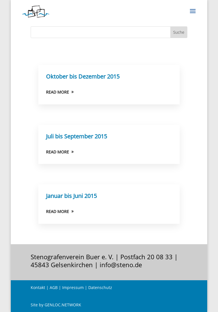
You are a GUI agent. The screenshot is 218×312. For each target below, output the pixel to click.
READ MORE (57, 92)
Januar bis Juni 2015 (71, 196)
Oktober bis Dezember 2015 (83, 76)
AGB (54, 287)
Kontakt (38, 287)
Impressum (73, 287)
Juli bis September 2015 (76, 136)
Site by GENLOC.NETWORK (56, 304)
